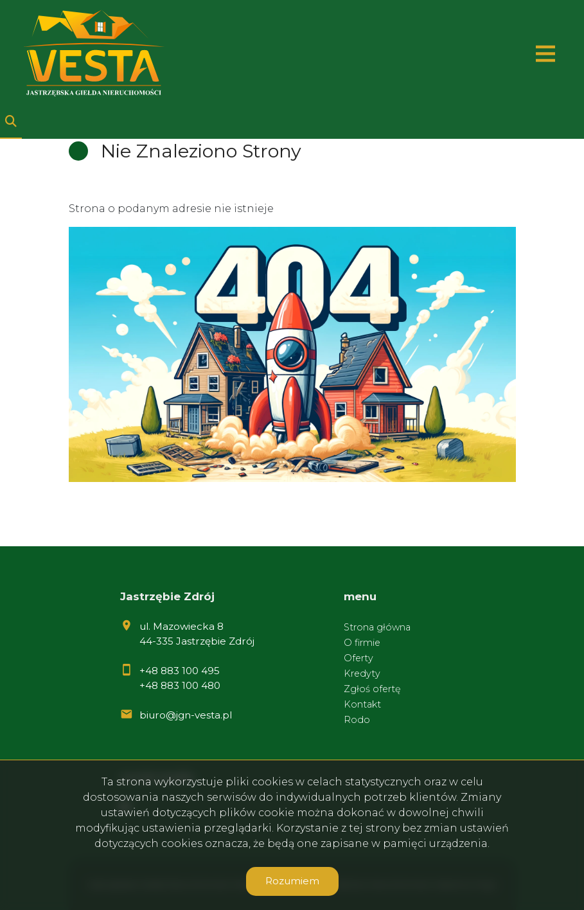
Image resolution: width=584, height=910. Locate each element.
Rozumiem (292, 881)
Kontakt (362, 704)
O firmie (362, 642)
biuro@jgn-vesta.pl (185, 715)
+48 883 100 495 (179, 671)
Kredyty (362, 673)
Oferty (358, 658)
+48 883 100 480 (179, 685)
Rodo (357, 720)
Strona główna (377, 627)
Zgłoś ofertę (372, 689)
